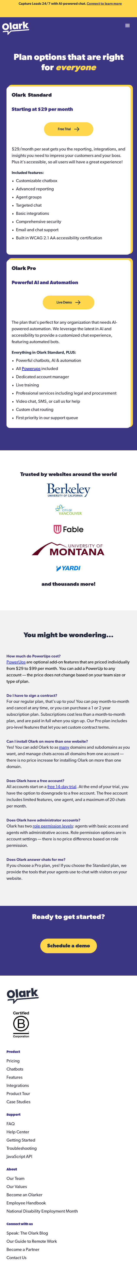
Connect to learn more (104, 3)
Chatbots (14, 1069)
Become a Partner (22, 1249)
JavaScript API (19, 1156)
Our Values (16, 1187)
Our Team (15, 1178)
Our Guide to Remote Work (31, 1241)
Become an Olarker (24, 1195)
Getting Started (20, 1140)
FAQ (10, 1124)
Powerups (31, 369)
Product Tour (18, 1094)
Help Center (17, 1132)
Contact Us (16, 1258)
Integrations (17, 1085)
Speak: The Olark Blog (27, 1233)
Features (14, 1077)
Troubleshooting (21, 1148)
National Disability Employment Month (42, 1211)
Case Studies (18, 1102)
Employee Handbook (26, 1203)
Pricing (13, 1061)
